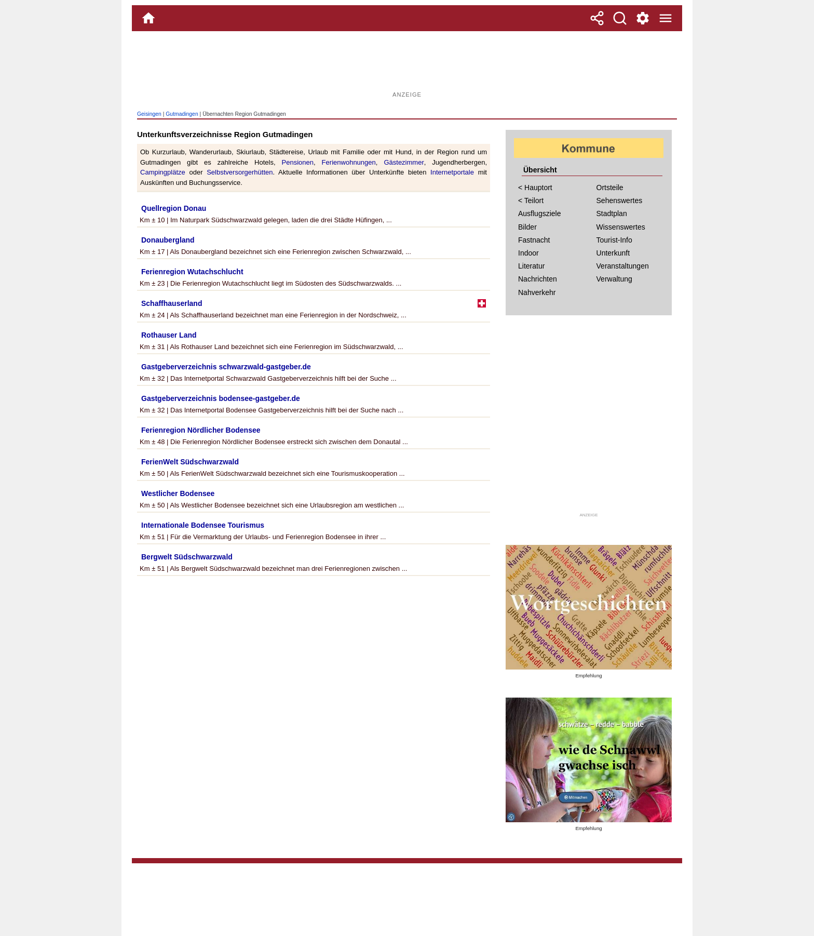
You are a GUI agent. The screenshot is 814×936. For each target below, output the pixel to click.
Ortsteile (609, 187)
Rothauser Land (169, 335)
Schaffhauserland (171, 303)
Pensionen (298, 162)
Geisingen (149, 114)
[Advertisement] (407, 65)
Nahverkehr (536, 292)
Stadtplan (611, 213)
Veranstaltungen (622, 266)
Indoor (528, 253)
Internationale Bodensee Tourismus (202, 525)
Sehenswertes (619, 200)
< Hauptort (535, 187)
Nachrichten (537, 279)
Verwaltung (614, 279)
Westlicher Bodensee (177, 493)
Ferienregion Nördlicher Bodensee (201, 430)
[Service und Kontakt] (642, 18)
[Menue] (665, 18)
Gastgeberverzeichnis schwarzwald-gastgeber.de (226, 367)
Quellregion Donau (173, 208)
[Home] (148, 18)
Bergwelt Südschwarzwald (187, 557)
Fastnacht (534, 240)
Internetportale (452, 172)
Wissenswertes (620, 227)
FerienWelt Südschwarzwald (190, 462)
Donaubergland (168, 240)
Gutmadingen (182, 114)
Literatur (531, 266)
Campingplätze (162, 172)
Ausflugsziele (539, 213)
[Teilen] (597, 18)
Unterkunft (613, 253)
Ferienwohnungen (349, 162)
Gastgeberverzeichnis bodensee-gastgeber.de (220, 398)
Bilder (527, 227)
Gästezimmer (404, 162)
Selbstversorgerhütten (240, 172)
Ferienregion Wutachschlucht (192, 272)
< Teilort (531, 200)
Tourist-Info (614, 240)
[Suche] (619, 18)
